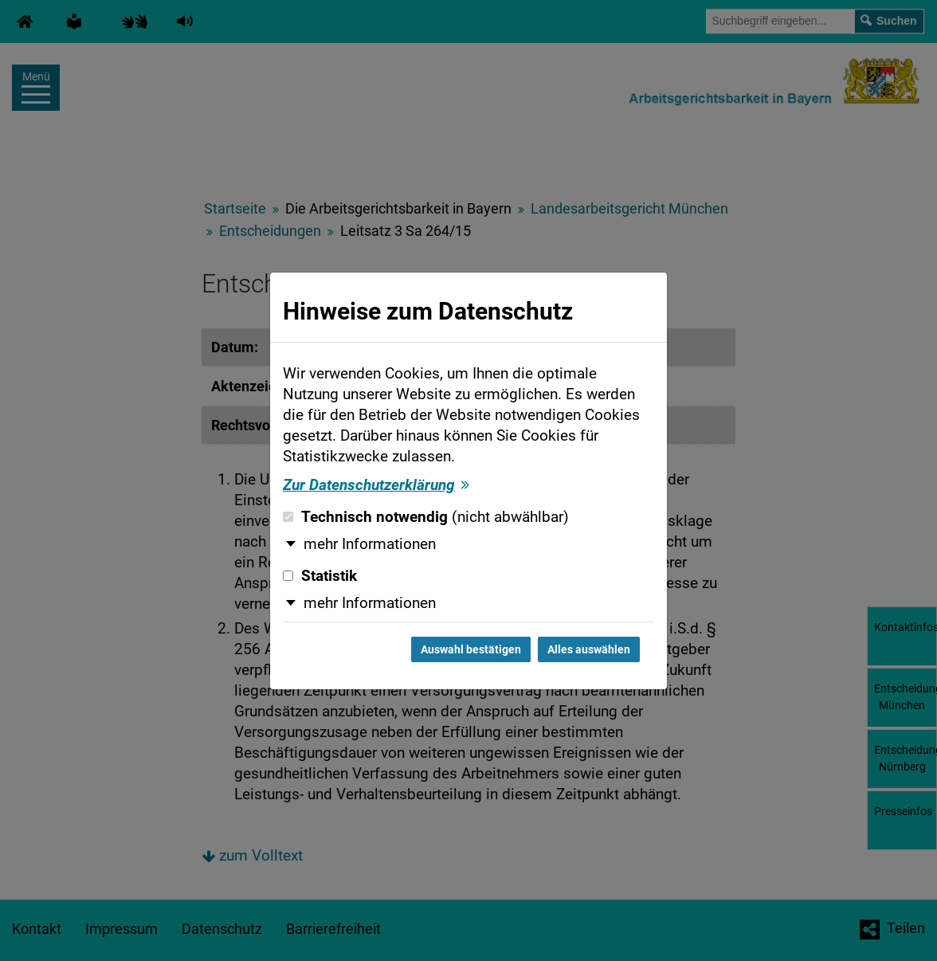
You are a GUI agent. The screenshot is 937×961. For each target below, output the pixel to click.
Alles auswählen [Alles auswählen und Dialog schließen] (588, 649)
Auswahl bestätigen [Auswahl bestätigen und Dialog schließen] (471, 649)
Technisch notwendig (426, 517)
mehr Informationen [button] (370, 544)
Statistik (320, 576)
